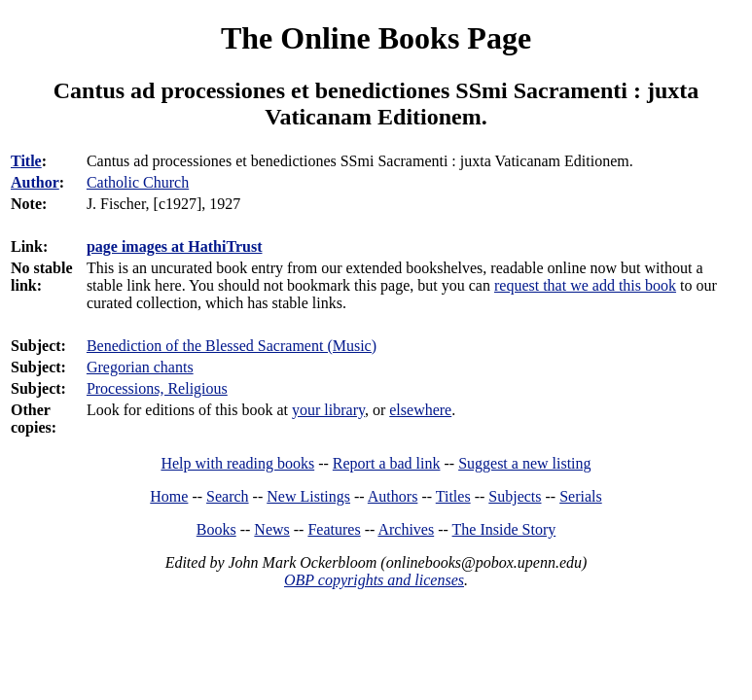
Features (333, 529)
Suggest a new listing (524, 463)
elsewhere (420, 410)
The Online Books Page (376, 37)
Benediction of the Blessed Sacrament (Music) (231, 345)
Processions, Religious (157, 388)
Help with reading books (237, 463)
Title (26, 161)
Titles (453, 496)
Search (227, 496)
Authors (393, 496)
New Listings (308, 496)
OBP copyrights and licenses (374, 580)
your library (328, 410)
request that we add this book (585, 285)
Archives (405, 529)
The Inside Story (504, 529)
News (271, 529)
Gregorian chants (140, 367)
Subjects (514, 496)
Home (169, 496)
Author (35, 182)
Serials (580, 496)
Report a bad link (387, 463)
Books (216, 529)
